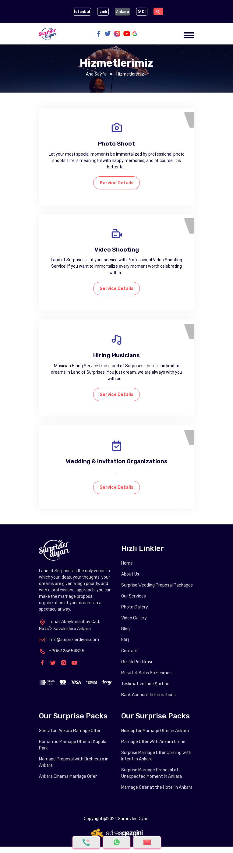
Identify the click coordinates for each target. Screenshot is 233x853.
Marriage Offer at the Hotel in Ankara (156, 787)
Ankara (122, 11)
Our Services (133, 596)
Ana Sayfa (96, 74)
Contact (129, 651)
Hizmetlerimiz (129, 74)
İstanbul (82, 11)
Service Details (116, 182)
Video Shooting (116, 249)
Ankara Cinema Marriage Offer (68, 776)
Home (127, 563)
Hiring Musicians (116, 355)
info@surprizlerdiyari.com (69, 639)
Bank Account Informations (148, 694)
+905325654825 (61, 651)
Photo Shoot (116, 143)
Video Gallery (134, 618)
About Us (130, 574)
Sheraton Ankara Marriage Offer (70, 730)
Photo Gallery (134, 607)
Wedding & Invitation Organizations (117, 461)
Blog (125, 629)
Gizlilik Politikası (136, 661)
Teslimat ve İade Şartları (145, 683)
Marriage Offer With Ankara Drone (153, 741)
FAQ (125, 640)
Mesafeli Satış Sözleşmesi (146, 672)
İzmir (103, 11)
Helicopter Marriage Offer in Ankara (155, 730)
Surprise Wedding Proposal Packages (157, 585)
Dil (141, 11)
